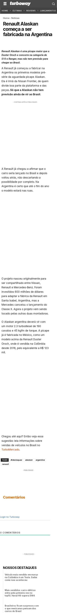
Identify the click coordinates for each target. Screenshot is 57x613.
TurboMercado (10, 449)
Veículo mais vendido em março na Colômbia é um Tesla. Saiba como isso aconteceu (21, 577)
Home (6, 18)
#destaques (16, 460)
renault (5, 464)
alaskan (29, 460)
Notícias (15, 18)
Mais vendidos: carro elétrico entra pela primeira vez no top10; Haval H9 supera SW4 (20, 593)
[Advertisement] (28, 133)
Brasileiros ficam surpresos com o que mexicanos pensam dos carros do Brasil (22, 608)
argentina (40, 460)
